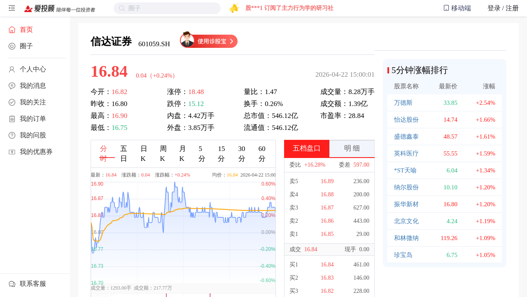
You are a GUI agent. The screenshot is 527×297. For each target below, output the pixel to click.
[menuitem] (35, 29)
